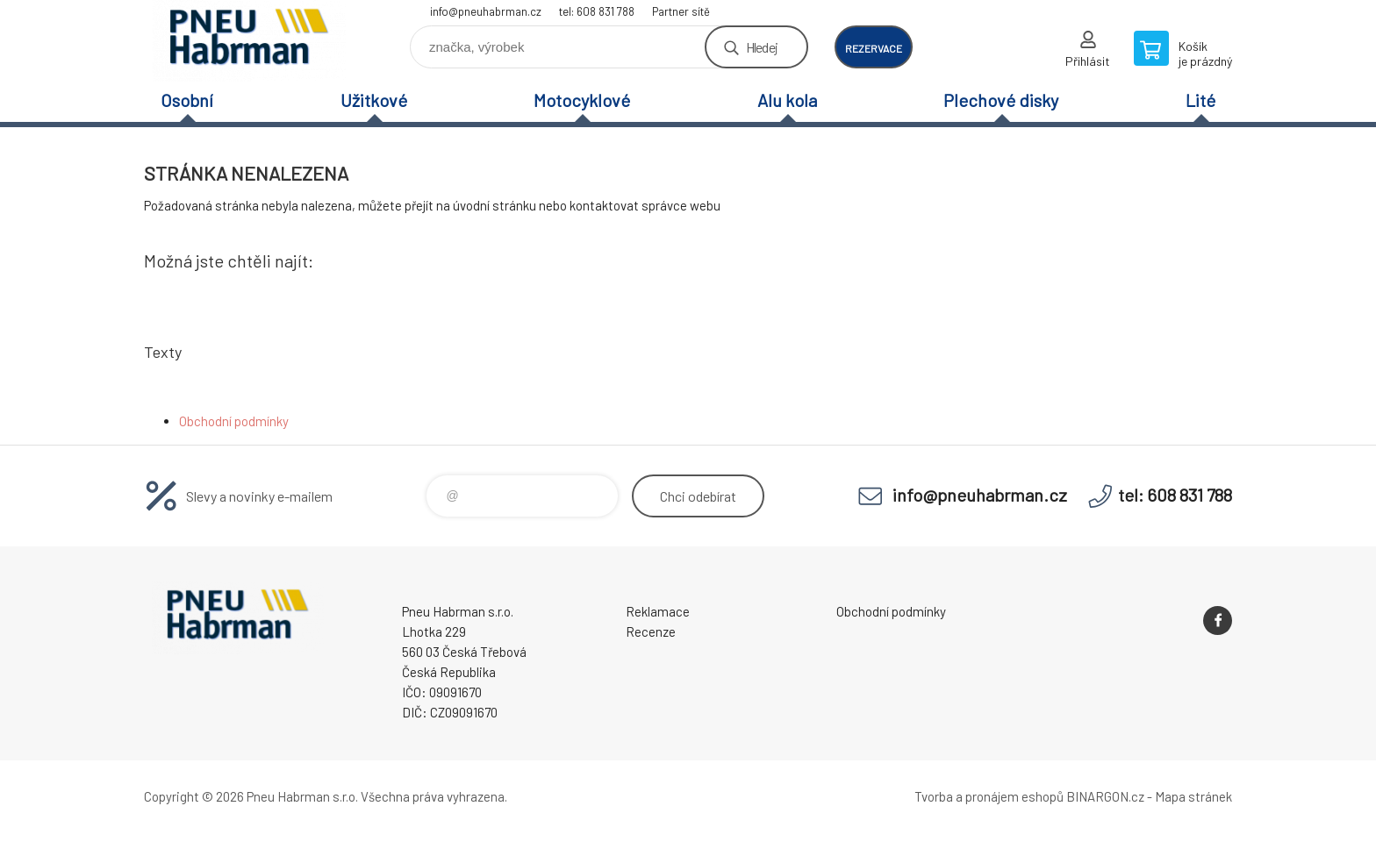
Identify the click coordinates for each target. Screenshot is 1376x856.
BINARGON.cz (1105, 796)
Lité (1200, 100)
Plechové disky (1000, 100)
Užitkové (373, 100)
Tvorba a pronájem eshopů (989, 796)
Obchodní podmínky (234, 421)
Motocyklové (582, 100)
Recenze (651, 631)
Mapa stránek (1193, 796)
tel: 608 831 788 (596, 11)
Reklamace (658, 611)
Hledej (762, 47)
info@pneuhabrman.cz (485, 11)
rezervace (873, 48)
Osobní (187, 100)
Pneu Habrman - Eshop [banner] (249, 41)
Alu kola (787, 100)
